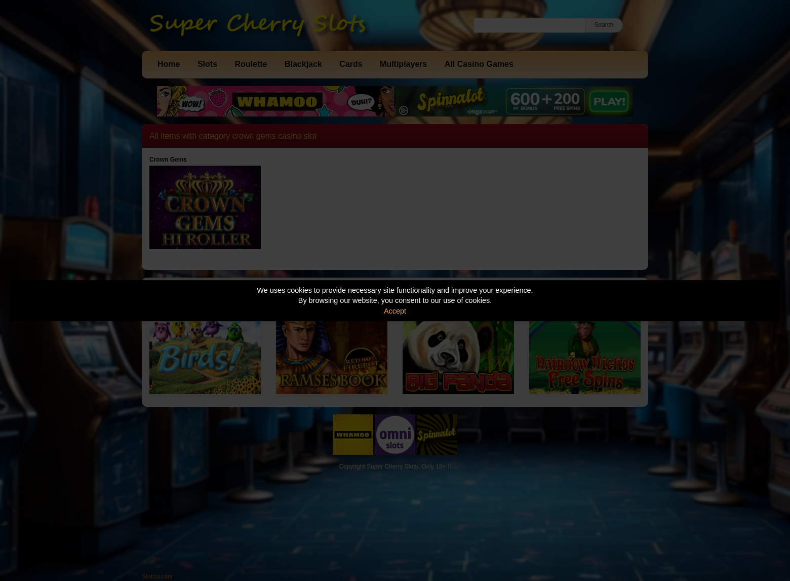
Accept (395, 311)
